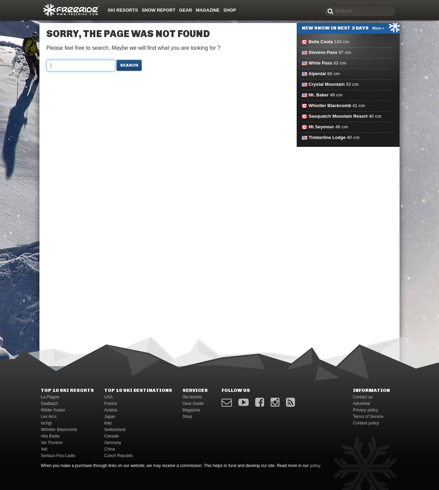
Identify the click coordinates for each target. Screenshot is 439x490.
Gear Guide (193, 403)
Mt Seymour (321, 126)
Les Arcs (49, 416)
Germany (112, 442)
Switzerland (115, 429)
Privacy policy (365, 410)
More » (378, 28)
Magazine (208, 10)
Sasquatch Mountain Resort (338, 116)
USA (108, 397)
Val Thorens (52, 442)
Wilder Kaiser (53, 410)
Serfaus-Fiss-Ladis (58, 455)
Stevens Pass (323, 52)
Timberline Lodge (327, 137)
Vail (44, 449)
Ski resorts (123, 10)
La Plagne (50, 397)
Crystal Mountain (327, 84)
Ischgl (46, 423)
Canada (111, 436)
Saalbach (49, 403)
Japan (110, 416)
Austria (110, 410)
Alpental (317, 73)
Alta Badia (50, 436)
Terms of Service (368, 416)
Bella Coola (321, 41)
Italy (108, 423)
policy (315, 465)
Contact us (362, 397)
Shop (229, 10)
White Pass (320, 63)
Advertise (361, 403)
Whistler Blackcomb (330, 105)
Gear (185, 10)
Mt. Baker (319, 94)
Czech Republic (118, 455)
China (109, 449)
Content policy (366, 423)
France (110, 403)
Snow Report (158, 10)
